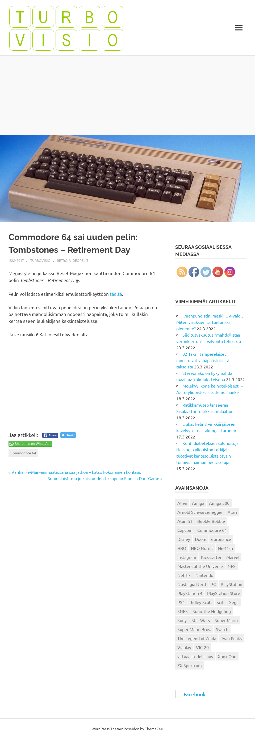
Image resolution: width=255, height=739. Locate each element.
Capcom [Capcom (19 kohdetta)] (185, 530)
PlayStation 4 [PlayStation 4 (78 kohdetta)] (189, 593)
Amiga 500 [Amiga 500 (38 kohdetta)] (219, 503)
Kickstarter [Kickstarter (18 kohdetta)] (211, 557)
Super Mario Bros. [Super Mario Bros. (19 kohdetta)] (194, 629)
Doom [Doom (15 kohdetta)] (200, 539)
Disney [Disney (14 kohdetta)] (183, 539)
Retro (62, 260)
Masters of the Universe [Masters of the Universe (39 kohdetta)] (200, 566)
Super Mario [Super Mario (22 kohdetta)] (226, 620)
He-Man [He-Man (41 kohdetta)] (225, 548)
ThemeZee (154, 728)
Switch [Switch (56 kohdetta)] (222, 629)
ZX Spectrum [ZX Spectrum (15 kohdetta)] (189, 665)
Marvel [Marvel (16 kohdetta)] (232, 557)
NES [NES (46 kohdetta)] (232, 566)
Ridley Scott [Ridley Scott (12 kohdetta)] (201, 602)
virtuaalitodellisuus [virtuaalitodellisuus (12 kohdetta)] (195, 656)
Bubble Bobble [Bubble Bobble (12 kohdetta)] (211, 521)
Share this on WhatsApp (33, 444)
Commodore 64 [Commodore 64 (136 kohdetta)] (212, 530)
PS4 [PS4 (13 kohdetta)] (181, 602)
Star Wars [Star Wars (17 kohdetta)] (200, 620)
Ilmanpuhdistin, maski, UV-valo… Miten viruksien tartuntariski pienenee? (210, 322)
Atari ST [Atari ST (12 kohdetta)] (185, 521)
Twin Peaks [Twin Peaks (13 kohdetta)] (231, 638)
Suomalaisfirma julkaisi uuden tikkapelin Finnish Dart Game (103, 478)
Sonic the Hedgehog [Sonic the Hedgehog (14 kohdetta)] (212, 611)
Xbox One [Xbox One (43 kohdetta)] (227, 656)
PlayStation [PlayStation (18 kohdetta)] (231, 584)
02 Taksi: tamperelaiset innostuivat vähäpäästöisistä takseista (202, 360)
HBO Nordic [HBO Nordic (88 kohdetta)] (202, 548)
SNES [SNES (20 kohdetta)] (182, 611)
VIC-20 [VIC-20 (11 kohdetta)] (202, 647)
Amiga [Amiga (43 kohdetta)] (198, 503)
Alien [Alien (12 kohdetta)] (182, 503)
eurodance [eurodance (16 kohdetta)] (221, 539)
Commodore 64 (23, 452)
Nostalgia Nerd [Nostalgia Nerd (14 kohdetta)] (191, 584)
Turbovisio (40, 260)
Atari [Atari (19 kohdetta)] (232, 512)
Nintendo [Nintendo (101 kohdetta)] (204, 575)
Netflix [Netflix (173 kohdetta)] (184, 575)
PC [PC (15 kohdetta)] (213, 584)
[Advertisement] (127, 95)
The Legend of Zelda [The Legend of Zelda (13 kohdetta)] (196, 638)
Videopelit (78, 260)
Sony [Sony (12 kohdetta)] (182, 620)
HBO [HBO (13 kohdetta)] (181, 548)
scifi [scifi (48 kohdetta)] (220, 602)
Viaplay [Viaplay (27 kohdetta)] (184, 647)
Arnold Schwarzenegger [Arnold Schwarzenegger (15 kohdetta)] (200, 512)
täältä (116, 294)
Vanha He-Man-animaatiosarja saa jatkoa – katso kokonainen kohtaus (76, 472)
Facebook (195, 694)
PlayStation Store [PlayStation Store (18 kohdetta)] (223, 593)
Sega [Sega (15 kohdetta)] (234, 602)
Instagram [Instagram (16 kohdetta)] (186, 557)
